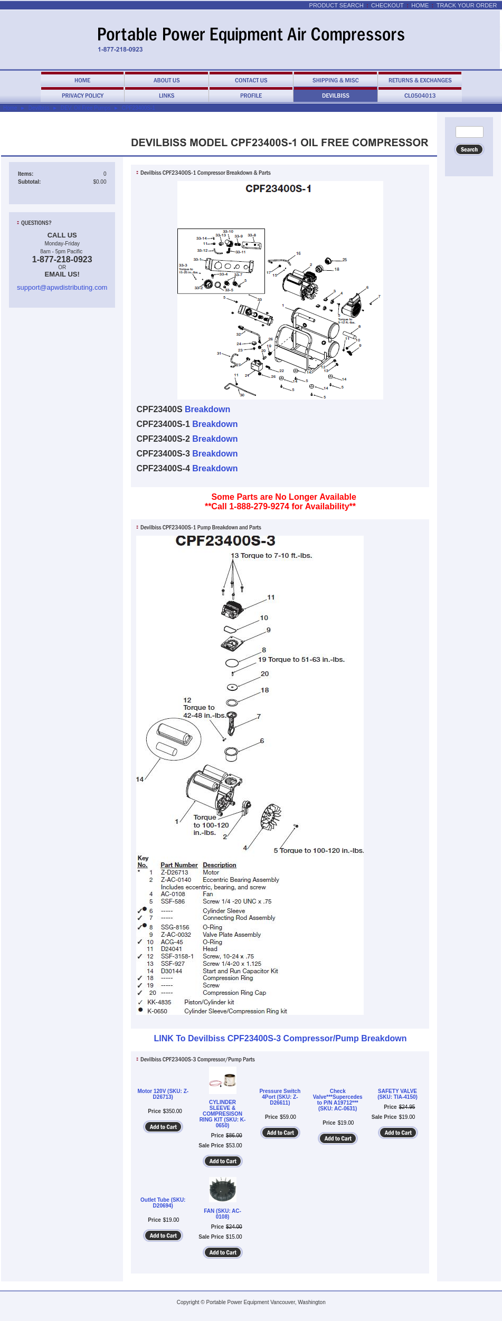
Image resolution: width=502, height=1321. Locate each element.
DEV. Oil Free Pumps (86, 108)
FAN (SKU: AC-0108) (222, 1214)
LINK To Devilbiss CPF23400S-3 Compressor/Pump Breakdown (280, 1038)
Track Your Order (467, 5)
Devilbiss (39, 108)
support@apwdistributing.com (62, 287)
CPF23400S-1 (138, 108)
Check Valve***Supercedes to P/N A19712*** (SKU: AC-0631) (338, 1099)
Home (420, 5)
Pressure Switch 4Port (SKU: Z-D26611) (279, 1097)
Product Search (336, 5)
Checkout (387, 5)
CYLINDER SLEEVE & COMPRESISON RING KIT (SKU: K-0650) (223, 1113)
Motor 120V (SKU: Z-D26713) (162, 1094)
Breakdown (207, 409)
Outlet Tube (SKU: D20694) (162, 1203)
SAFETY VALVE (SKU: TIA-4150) (397, 1094)
